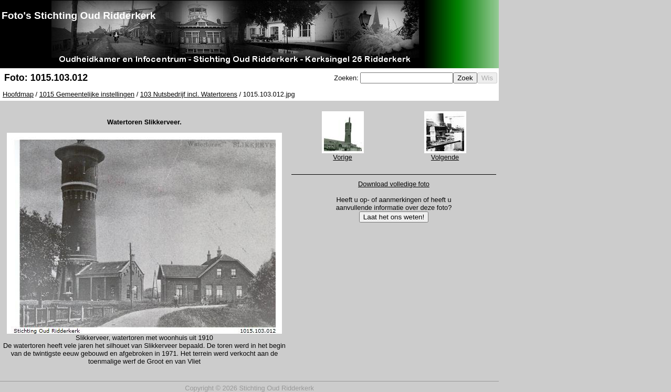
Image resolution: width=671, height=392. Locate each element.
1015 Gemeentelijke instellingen (86, 94)
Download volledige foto (393, 184)
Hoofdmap (18, 94)
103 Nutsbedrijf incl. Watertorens (188, 94)
